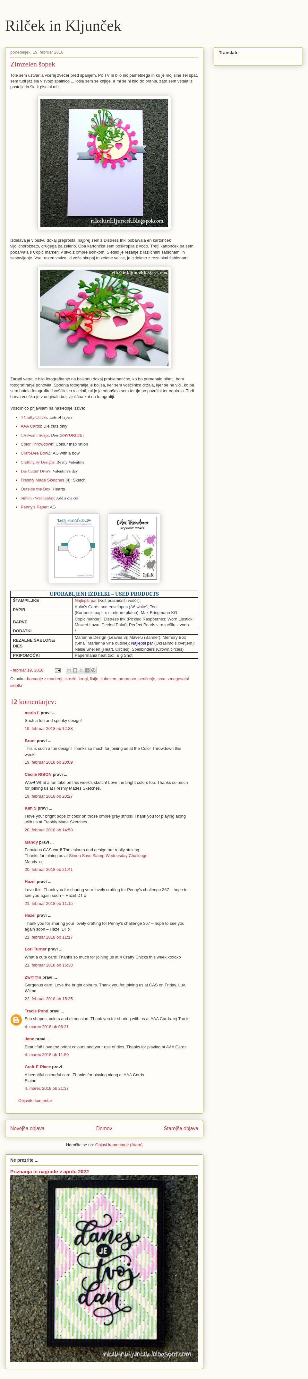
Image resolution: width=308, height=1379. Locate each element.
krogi (83, 678)
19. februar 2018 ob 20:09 (49, 762)
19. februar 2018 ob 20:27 (49, 796)
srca (162, 678)
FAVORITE (71, 435)
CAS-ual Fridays (35, 435)
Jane (29, 1038)
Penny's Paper (34, 507)
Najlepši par (86, 600)
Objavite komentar (35, 1100)
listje (94, 678)
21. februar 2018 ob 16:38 (49, 965)
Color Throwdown (37, 444)
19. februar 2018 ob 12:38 (49, 728)
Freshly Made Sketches (42, 480)
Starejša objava (181, 1128)
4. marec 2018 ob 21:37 (47, 1088)
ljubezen (108, 678)
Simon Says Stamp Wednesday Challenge (108, 855)
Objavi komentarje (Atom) (118, 1144)
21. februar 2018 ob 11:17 (49, 937)
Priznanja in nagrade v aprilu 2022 (49, 1171)
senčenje (147, 678)
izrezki (70, 678)
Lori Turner (36, 949)
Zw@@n (33, 977)
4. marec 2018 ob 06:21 (47, 1026)
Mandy (31, 842)
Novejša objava (27, 1128)
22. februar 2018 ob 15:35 (49, 998)
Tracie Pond (36, 1011)
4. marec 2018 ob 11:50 (47, 1054)
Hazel (30, 881)
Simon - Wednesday (37, 498)
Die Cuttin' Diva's (36, 471)
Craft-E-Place (38, 1066)
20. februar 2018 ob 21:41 (49, 869)
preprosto (127, 678)
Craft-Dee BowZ (36, 453)
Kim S (31, 808)
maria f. (32, 712)
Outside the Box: (36, 489)
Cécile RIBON (38, 774)
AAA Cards (31, 426)
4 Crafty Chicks (34, 417)
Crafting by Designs (38, 462)
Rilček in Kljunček (63, 25)
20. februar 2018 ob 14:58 (49, 830)
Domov (104, 1128)
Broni (30, 740)
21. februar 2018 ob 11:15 (49, 903)
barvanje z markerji (44, 678)
